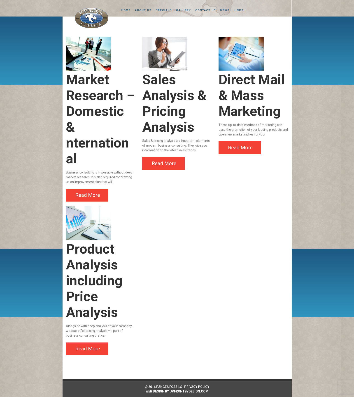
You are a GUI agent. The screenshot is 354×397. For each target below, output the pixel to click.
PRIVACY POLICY (196, 387)
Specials (164, 10)
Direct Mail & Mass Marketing (252, 95)
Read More (87, 195)
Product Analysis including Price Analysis (94, 280)
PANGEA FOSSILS (169, 387)
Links (239, 10)
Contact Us (205, 10)
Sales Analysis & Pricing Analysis (174, 103)
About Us (143, 10)
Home (126, 10)
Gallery (183, 10)
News (225, 10)
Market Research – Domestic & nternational (100, 119)
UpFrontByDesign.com (189, 391)
